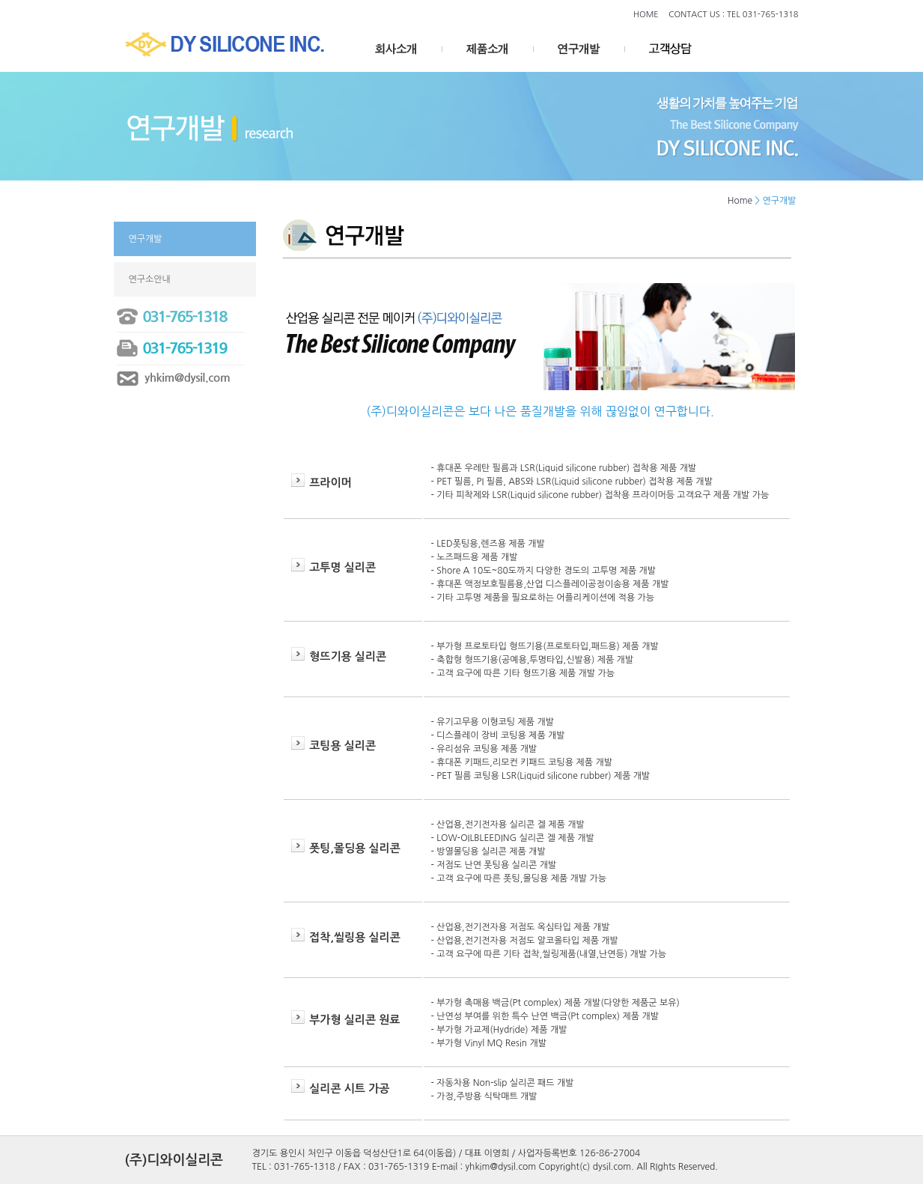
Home (740, 200)
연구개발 (145, 238)
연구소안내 (150, 279)
